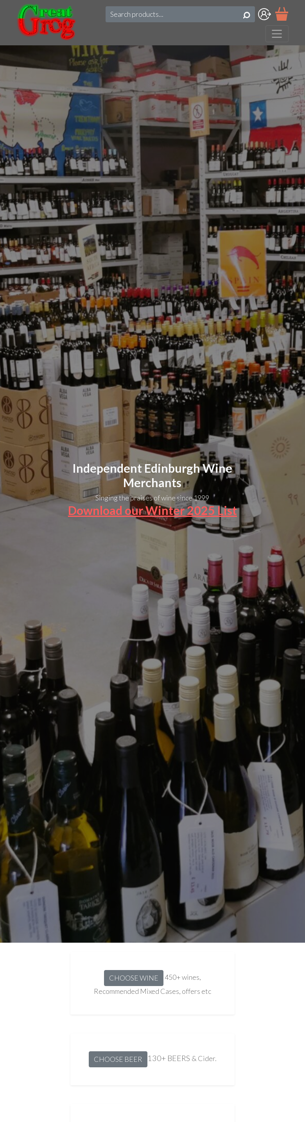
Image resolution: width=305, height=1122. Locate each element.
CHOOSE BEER (118, 1059)
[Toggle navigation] (277, 33)
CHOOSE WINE (133, 978)
